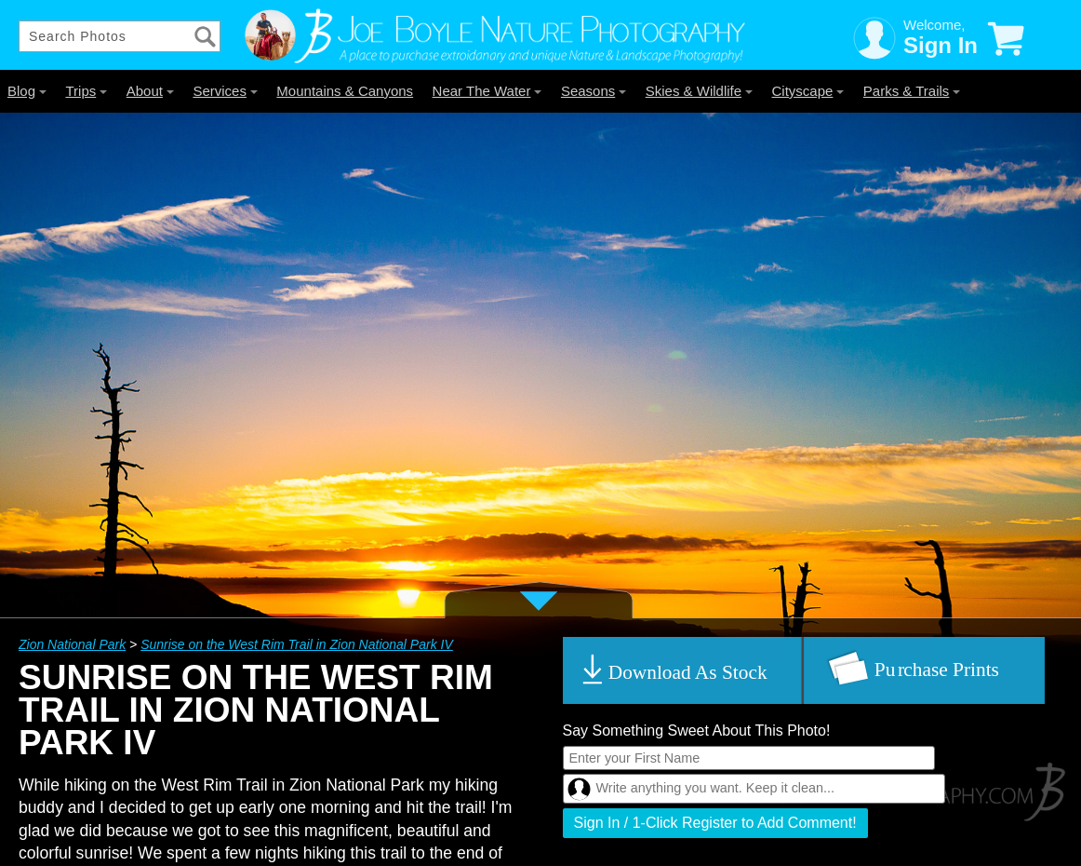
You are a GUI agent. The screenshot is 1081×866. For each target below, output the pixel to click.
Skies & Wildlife (699, 91)
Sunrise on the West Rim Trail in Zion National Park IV (296, 644)
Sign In (940, 45)
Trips (86, 91)
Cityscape (808, 91)
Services (225, 91)
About (150, 91)
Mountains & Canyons (344, 91)
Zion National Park (72, 644)
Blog (27, 91)
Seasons (593, 91)
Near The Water (487, 91)
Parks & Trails (912, 91)
